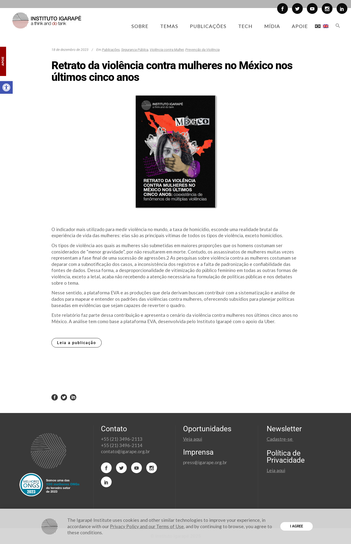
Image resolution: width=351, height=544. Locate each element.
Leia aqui (276, 470)
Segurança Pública (134, 50)
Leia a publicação (76, 342)
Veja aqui (192, 439)
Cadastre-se (280, 439)
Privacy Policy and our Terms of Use (147, 526)
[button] (6, 87)
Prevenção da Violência (202, 50)
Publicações (111, 50)
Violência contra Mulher (167, 50)
